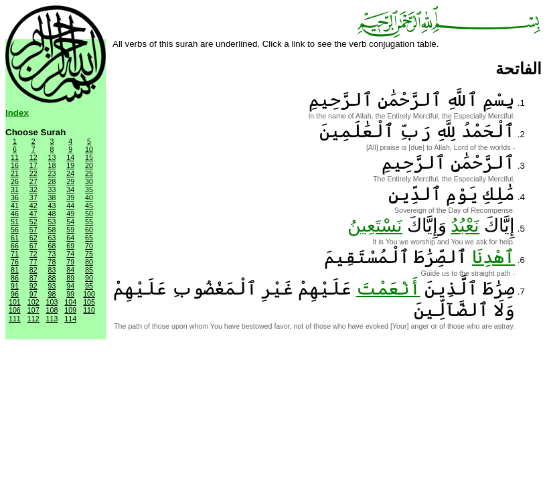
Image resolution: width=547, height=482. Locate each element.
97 (33, 294)
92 (33, 286)
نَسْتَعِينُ (374, 226)
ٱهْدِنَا (493, 257)
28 (52, 181)
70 (89, 246)
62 (33, 238)
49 (70, 214)
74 (70, 254)
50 (89, 214)
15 (89, 157)
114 (70, 319)
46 (15, 214)
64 (70, 238)
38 (52, 197)
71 (15, 254)
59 (70, 230)
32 (33, 189)
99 (70, 294)
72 (33, 254)
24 (70, 173)
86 (15, 278)
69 (70, 246)
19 (70, 165)
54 (70, 222)
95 (89, 286)
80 (89, 262)
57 (33, 230)
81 (15, 270)
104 (70, 302)
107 (33, 310)
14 (70, 157)
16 (15, 165)
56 (15, 230)
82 (33, 270)
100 (89, 294)
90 (89, 278)
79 (70, 262)
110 (89, 310)
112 (33, 319)
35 (89, 189)
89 (70, 278)
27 (33, 181)
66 (15, 246)
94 (70, 286)
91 (15, 286)
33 (52, 189)
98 (52, 294)
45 (89, 206)
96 (15, 294)
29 (70, 181)
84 (70, 270)
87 (33, 278)
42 (33, 206)
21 (15, 173)
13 (52, 157)
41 (15, 206)
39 (70, 197)
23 (52, 173)
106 (15, 310)
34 (70, 189)
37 (33, 197)
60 (89, 230)
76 (15, 262)
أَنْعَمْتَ (388, 288)
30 (89, 181)
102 (33, 302)
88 (52, 278)
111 (15, 319)
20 (89, 165)
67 (33, 246)
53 (52, 222)
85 (89, 270)
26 (15, 181)
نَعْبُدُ (465, 226)
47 (33, 214)
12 (33, 157)
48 (52, 214)
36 (15, 197)
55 (89, 222)
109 (70, 310)
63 (52, 238)
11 (15, 157)
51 (15, 222)
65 (89, 238)
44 (70, 206)
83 (52, 270)
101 (15, 302)
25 (89, 173)
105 (89, 302)
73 (52, 254)
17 (33, 165)
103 (52, 302)
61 (15, 238)
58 (52, 230)
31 (15, 189)
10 (89, 149)
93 (52, 286)
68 (52, 246)
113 (52, 319)
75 (89, 254)
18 (52, 165)
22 (33, 173)
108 (52, 310)
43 (52, 206)
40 (89, 197)
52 (33, 222)
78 (52, 262)
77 (33, 262)
